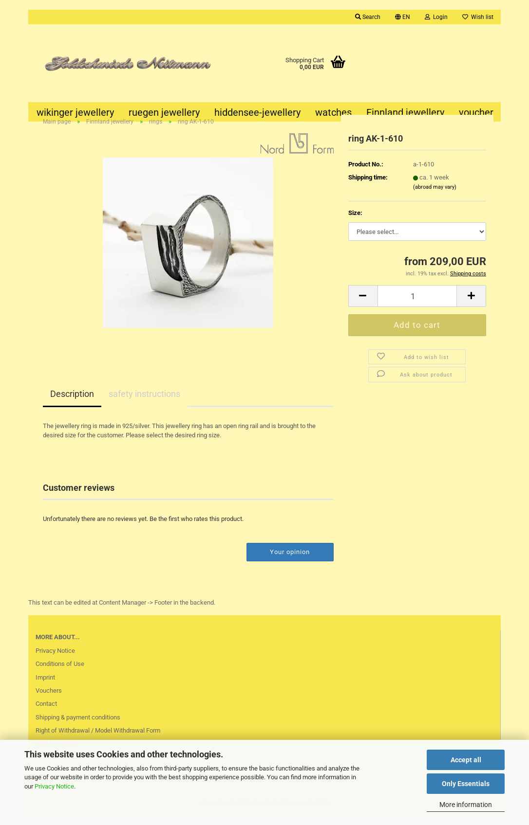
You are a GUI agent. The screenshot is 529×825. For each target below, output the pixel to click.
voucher (476, 112)
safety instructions (144, 403)
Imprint (45, 686)
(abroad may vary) (434, 196)
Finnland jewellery (405, 112)
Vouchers (49, 699)
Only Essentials (466, 784)
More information (465, 804)
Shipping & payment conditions (78, 726)
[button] (402, 17)
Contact (46, 713)
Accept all (466, 760)
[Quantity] (417, 305)
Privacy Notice (54, 786)
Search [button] (367, 17)
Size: (355, 222)
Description (72, 403)
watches (333, 112)
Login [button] (436, 17)
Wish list (477, 17)
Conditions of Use (60, 673)
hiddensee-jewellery (257, 112)
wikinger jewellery (75, 112)
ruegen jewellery (164, 112)
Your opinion (290, 561)
